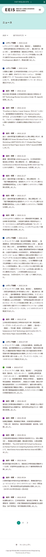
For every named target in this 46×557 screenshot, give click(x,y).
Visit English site (30, 2)
